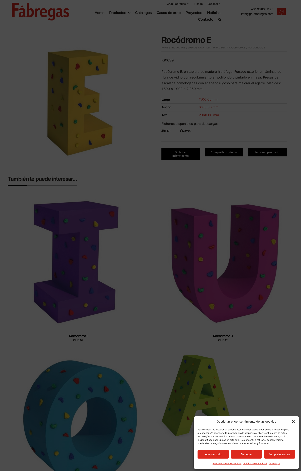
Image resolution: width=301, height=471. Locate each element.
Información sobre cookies (227, 463)
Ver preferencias (279, 454)
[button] (293, 422)
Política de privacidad (255, 463)
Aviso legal (274, 463)
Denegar (246, 454)
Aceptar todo (213, 454)
